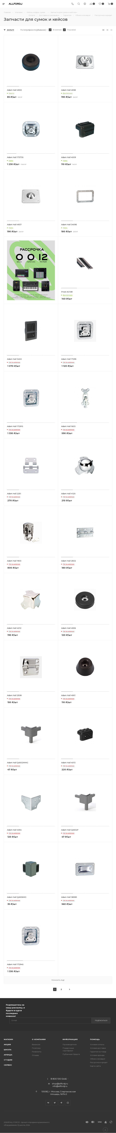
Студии (8, 1060)
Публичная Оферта (71, 1054)
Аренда (8, 1055)
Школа (7, 1050)
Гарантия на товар (98, 1052)
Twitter (54, 1102)
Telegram (61, 1102)
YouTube (68, 1102)
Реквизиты (36, 1052)
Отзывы (35, 1055)
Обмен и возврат (97, 1059)
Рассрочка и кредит (99, 1062)
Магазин (8, 1039)
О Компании (39, 1039)
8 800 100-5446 (59, 1079)
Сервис (8, 1065)
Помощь (95, 1039)
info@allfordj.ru (60, 1086)
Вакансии (36, 1044)
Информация (70, 1039)
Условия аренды (97, 1055)
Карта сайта (95, 1066)
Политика (36, 1048)
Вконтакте (48, 1102)
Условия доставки (98, 1048)
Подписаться (101, 1020)
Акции (7, 1044)
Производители (70, 1044)
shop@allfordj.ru (60, 1083)
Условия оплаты (97, 1044)
